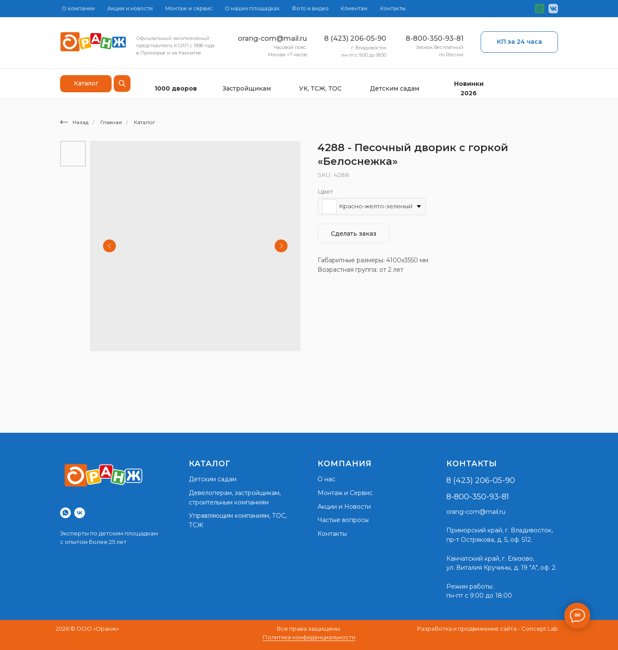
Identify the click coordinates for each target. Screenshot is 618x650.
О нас (326, 479)
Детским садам (394, 88)
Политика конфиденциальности (309, 637)
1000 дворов (175, 88)
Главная (111, 122)
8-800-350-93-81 (435, 38)
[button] (519, 42)
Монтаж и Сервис (345, 493)
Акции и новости (130, 8)
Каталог (144, 122)
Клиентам (354, 8)
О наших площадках (252, 8)
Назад (74, 122)
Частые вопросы (343, 520)
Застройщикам (247, 88)
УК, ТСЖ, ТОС (320, 88)
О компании (78, 8)
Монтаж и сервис (188, 8)
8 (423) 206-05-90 (355, 38)
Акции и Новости (344, 506)
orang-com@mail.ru (272, 38)
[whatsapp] (65, 512)
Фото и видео (310, 8)
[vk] (79, 512)
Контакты (393, 8)
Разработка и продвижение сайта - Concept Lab (487, 628)
